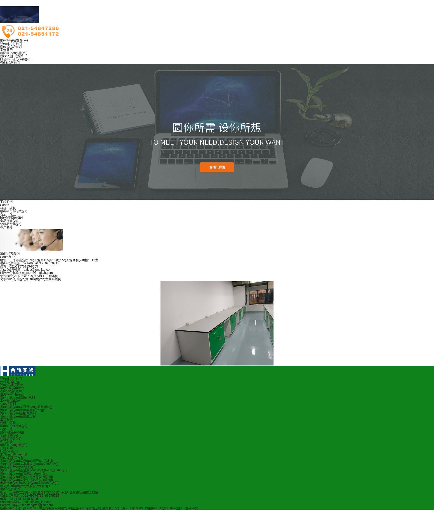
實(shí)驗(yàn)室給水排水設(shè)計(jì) (26, 476)
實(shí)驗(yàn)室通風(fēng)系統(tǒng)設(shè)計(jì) (34, 470)
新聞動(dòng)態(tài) (13, 53)
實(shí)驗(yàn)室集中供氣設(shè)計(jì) (26, 479)
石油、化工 (8, 429)
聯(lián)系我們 (10, 62)
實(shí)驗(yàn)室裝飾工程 (18, 416)
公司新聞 (6, 448)
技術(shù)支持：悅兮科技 (180, 508)
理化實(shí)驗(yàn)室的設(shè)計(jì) (25, 486)
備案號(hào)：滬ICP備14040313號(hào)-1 (131, 508)
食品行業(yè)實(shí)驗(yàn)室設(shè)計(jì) (29, 482)
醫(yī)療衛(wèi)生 (12, 217)
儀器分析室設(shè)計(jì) (16, 467)
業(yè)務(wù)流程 (12, 387)
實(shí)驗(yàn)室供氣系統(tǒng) (22, 410)
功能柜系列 (8, 403)
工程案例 (51, 276)
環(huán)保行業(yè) (13, 211)
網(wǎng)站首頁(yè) (14, 40)
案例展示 (6, 49)
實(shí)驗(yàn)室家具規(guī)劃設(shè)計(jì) (29, 463)
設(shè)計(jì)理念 (12, 384)
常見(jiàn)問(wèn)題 (14, 454)
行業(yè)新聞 (9, 451)
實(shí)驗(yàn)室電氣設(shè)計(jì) (23, 473)
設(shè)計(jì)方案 (12, 56)
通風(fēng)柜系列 (12, 394)
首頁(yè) (36, 276)
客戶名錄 (6, 227)
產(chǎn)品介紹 (11, 46)
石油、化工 (8, 214)
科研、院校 (8, 422)
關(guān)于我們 (11, 43)
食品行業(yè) (9, 220)
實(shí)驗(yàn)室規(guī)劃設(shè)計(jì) (26, 460)
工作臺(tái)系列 (10, 400)
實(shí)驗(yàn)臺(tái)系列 (17, 397)
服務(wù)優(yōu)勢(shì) (16, 59)
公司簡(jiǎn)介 (10, 381)
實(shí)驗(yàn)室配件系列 (18, 413)
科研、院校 (8, 208)
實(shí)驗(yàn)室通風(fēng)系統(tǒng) (26, 406)
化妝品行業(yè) (10, 223)
